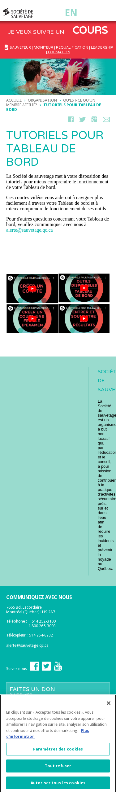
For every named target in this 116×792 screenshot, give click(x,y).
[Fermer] (108, 705)
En (71, 12)
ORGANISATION (42, 100)
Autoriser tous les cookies (58, 784)
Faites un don (58, 691)
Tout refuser (58, 767)
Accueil (14, 100)
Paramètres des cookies (58, 751)
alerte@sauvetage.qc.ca (29, 230)
